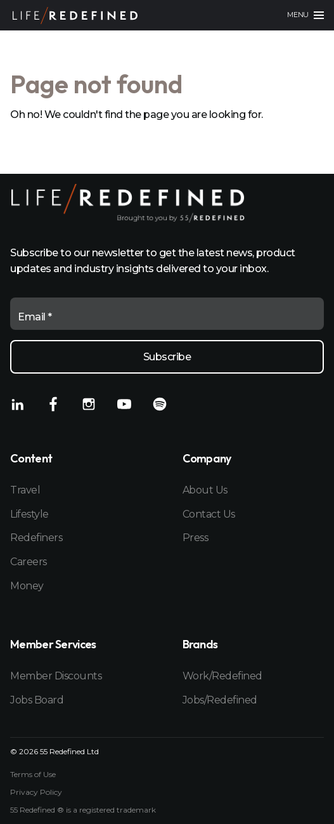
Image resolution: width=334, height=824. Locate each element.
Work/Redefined (222, 676)
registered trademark (117, 809)
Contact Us (209, 514)
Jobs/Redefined (220, 700)
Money (27, 586)
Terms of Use (33, 774)
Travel (25, 490)
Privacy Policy (36, 792)
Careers (28, 562)
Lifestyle (29, 514)
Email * (35, 317)
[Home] (75, 15)
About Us (205, 490)
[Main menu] (305, 15)
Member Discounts (55, 676)
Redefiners (36, 538)
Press (196, 538)
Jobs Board (36, 700)
